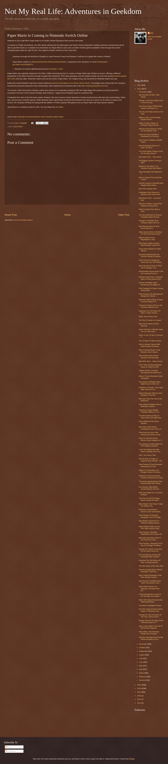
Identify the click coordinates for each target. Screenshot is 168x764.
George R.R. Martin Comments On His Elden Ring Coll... (150, 550)
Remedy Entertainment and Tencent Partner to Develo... (150, 255)
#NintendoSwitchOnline (57, 62)
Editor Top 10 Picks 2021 (148, 317)
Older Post (123, 215)
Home (67, 215)
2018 (139, 692)
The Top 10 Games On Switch (150, 320)
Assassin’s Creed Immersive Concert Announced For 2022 (151, 477)
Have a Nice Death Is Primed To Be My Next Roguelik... (151, 627)
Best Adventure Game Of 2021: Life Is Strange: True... (150, 267)
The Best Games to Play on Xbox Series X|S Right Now (150, 417)
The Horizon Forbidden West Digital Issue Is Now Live (149, 383)
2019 (139, 688)
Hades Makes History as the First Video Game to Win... (150, 527)
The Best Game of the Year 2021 (151, 566)
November (143, 644)
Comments (10, 751)
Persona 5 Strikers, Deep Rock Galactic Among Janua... (150, 205)
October (142, 648)
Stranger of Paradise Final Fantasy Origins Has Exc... (150, 222)
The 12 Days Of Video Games (150, 341)
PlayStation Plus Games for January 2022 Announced (149, 193)
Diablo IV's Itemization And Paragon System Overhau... (150, 471)
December (143, 92)
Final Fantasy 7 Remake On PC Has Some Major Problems (151, 544)
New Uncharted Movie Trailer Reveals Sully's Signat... (150, 351)
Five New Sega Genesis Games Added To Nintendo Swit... (151, 610)
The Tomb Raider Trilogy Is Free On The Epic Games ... (151, 152)
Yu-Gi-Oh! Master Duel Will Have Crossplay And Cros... (150, 451)
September (143, 651)
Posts (8, 747)
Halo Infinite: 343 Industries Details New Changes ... (149, 633)
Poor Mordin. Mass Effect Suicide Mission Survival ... (150, 488)
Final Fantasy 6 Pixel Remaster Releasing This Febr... (150, 465)
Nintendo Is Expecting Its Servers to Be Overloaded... (150, 510)
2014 (139, 699)
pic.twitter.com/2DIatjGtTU (23, 64)
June (141, 662)
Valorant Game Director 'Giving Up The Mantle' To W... (150, 130)
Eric (151, 33)
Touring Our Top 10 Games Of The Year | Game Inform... (150, 616)
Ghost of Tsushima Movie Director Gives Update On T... (151, 439)
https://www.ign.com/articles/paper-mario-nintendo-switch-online (38, 117)
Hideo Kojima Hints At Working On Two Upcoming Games (150, 233)
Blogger (132, 759)
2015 (139, 696)
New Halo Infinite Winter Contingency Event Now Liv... (151, 428)
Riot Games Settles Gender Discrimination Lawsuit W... (150, 244)
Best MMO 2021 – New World (150, 157)
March (141, 673)
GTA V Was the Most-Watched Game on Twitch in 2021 (150, 366)
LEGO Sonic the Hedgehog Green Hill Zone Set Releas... (151, 261)
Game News (18, 127)
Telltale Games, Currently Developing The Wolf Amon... (150, 371)
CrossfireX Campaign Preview (150, 605)
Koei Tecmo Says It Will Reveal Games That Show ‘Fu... (150, 107)
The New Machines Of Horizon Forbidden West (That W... (150, 216)
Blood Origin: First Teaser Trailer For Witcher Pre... (151, 505)
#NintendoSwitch (38, 62)
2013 (139, 703)
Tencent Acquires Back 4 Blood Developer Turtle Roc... (150, 571)
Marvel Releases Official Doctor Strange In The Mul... (150, 394)
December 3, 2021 (55, 69)
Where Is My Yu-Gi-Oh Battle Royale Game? (150, 118)
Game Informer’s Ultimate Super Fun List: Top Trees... (151, 330)
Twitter (60, 107)
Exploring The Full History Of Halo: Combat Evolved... (149, 561)
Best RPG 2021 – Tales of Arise (150, 361)
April (141, 669)
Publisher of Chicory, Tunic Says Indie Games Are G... (151, 388)
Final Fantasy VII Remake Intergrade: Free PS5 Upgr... (150, 516)
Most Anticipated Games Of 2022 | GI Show (149, 147)
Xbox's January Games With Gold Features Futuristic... (149, 345)
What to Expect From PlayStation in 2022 (147, 239)
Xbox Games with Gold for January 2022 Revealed (149, 356)
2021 (139, 89)
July (141, 658)
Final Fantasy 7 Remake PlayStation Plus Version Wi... (151, 533)
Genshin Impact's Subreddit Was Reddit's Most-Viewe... (151, 184)
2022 (139, 85)
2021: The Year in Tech (147, 455)
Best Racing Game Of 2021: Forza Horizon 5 (149, 227)
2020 (139, 685)
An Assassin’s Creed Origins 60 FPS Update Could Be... (150, 445)
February (142, 677)
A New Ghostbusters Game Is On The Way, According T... (150, 595)
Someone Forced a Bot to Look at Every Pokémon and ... (150, 306)
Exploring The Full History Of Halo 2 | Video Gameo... (149, 312)
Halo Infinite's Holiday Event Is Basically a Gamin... (150, 405)
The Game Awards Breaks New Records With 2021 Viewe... (150, 482)
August (142, 655)
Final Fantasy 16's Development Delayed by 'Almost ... (151, 295)
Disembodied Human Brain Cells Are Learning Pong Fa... (151, 272)
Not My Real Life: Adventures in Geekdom (73, 11)
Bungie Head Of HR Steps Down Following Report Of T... (151, 621)
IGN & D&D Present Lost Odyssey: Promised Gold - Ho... (149, 589)
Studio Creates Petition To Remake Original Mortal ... (149, 124)
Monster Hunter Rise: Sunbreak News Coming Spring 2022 (150, 278)
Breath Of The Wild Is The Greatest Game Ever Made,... (151, 167)
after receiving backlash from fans (94, 86)
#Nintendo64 (102, 62)
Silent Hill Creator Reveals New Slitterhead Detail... (150, 601)
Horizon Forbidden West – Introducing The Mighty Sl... (150, 284)
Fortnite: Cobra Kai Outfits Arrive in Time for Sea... (151, 101)
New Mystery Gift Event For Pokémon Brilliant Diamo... (150, 522)
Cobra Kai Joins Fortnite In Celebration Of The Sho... (149, 135)
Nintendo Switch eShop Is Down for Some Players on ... (151, 301)
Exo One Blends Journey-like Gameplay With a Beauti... (150, 556)
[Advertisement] (67, 209)
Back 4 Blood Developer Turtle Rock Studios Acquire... (150, 576)
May (141, 666)
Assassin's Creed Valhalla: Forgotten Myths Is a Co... (149, 411)
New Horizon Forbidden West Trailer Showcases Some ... (150, 582)
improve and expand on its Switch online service (71, 83)
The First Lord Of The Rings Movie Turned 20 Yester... (149, 499)
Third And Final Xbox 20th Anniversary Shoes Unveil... (150, 433)
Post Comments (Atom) (24, 220)
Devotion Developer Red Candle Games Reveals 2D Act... (151, 638)
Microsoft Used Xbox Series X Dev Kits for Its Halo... (150, 539)
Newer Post (11, 215)
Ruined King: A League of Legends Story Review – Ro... (151, 460)
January (142, 680)
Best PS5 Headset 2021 (148, 189)
